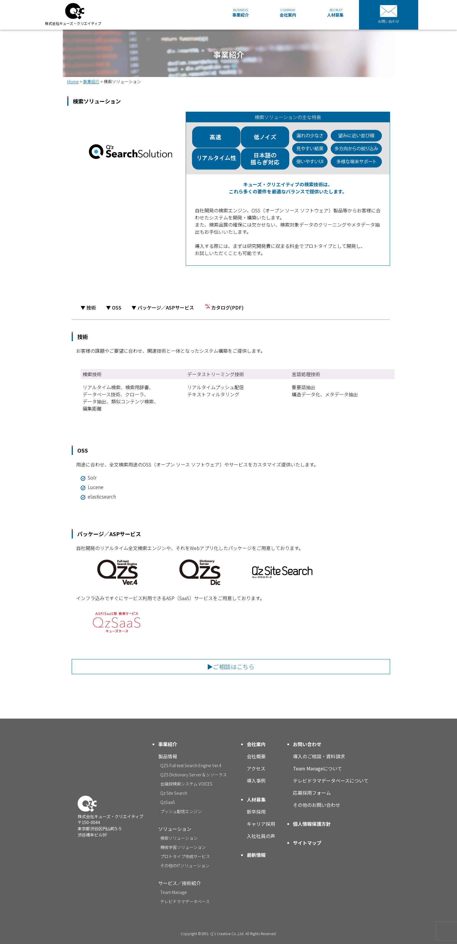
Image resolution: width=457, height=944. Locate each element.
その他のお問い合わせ (316, 804)
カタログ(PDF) (223, 307)
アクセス (256, 768)
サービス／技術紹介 (179, 883)
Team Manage (173, 892)
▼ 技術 (88, 307)
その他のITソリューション (184, 865)
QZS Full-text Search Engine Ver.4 (190, 765)
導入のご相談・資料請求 (319, 756)
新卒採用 (256, 811)
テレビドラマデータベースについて (330, 780)
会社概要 (256, 756)
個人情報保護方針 (312, 823)
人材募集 (335, 12)
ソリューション (174, 828)
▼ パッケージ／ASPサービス (163, 307)
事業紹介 (240, 12)
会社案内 (288, 12)
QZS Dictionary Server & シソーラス (193, 775)
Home (73, 81)
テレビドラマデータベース (185, 901)
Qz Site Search (173, 793)
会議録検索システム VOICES (186, 784)
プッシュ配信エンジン (181, 811)
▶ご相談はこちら (230, 666)
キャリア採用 (261, 823)
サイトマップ (307, 842)
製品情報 (167, 756)
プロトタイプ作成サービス (185, 856)
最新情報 (256, 854)
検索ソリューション (179, 838)
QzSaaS (167, 802)
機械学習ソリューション (183, 847)
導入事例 (256, 780)
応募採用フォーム (312, 792)
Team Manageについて (317, 768)
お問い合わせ (307, 744)
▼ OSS (113, 307)
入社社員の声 (261, 835)
